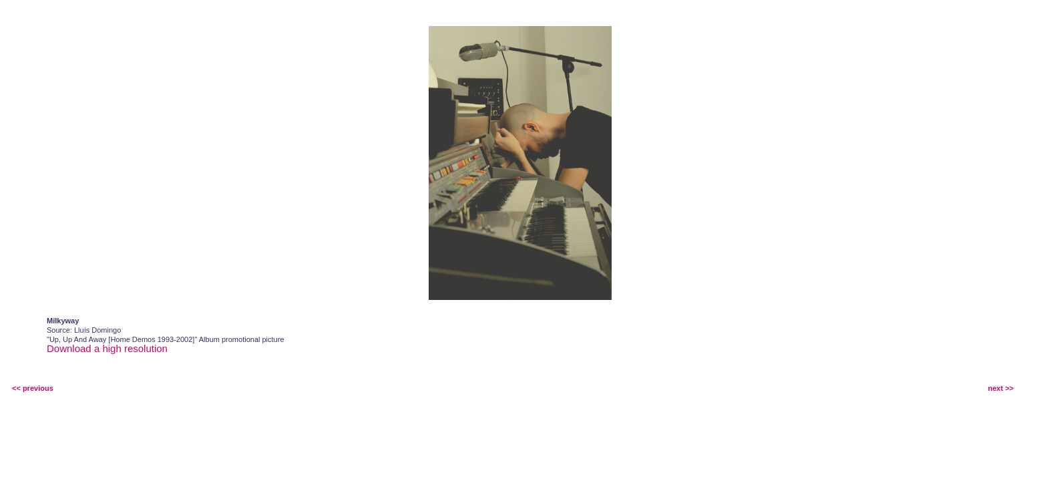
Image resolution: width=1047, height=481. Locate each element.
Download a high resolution (107, 348)
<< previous (32, 388)
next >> (1001, 388)
